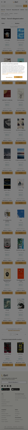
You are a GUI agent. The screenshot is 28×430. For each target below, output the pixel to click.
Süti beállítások (9, 77)
